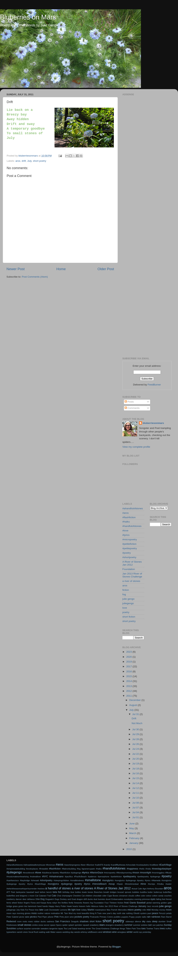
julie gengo (128, 598)
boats (84, 892)
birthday (66, 892)
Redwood (11, 921)
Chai (59, 896)
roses (30, 921)
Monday (155, 910)
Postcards (94, 917)
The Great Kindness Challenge (105, 928)
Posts (129, 401)
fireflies (65, 903)
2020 (129, 656)
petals (169, 913)
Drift (134, 718)
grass (15, 906)
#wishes (41, 888)
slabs (148, 921)
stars (102, 925)
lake (41, 909)
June (132, 823)
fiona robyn (52, 903)
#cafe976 (99, 865)
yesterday (146, 932)
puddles (117, 917)
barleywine (21, 892)
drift (24, 160)
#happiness (132, 868)
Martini (91, 909)
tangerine (53, 928)
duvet (108, 899)
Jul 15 (136, 778)
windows (107, 932)
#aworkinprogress (72, 865)
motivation (55, 913)
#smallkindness (77, 880)
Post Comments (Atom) (35, 276)
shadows (84, 921)
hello (88, 906)
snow (40, 925)
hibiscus (94, 906)
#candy (107, 865)
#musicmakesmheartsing (17, 876)
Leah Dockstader (51, 910)
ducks (90, 899)
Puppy (132, 917)
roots (25, 921)
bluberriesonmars (153, 423)
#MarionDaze (96, 872)
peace (155, 913)
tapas (60, 928)
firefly (71, 903)
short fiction (128, 616)
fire (59, 903)
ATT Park (10, 892)
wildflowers (93, 932)
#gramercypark (88, 869)
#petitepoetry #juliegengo (148, 876)
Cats (54, 895)
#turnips (151, 884)
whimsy (83, 932)
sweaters (45, 928)
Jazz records (153, 906)
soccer (47, 925)
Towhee (149, 928)
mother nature (43, 913)
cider (104, 896)
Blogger (116, 946)
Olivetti (136, 913)
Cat (36, 896)
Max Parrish (112, 910)
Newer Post (15, 269)
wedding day (68, 932)
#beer (83, 865)
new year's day (109, 913)
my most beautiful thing (83, 913)
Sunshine (11, 928)
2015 (129, 676)
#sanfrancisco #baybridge (18, 880)
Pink (56, 917)
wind (100, 932)
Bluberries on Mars (28, 17)
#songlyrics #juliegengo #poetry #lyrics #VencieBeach (77, 884)
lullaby (84, 910)
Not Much (137, 723)
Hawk (69, 906)
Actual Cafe (136, 888)
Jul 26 (136, 744)
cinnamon (123, 896)
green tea (22, 906)
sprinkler (78, 925)
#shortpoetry (129, 557)
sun (150, 925)
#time (143, 884)
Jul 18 (136, 768)
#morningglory (158, 873)
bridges (113, 892)
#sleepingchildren (61, 880)
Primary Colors (106, 917)
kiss (37, 910)
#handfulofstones (131, 526)
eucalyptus (129, 899)
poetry (125, 612)
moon (169, 909)
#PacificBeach (80, 876)
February (134, 838)
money (162, 910)
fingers (27, 903)
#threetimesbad (132, 884)
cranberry (10, 899)
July (29, 160)
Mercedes (122, 910)
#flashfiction (129, 517)
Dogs (57, 899)
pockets (78, 917)
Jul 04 (136, 812)
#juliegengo (14, 872)
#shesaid (35, 880)
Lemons (63, 910)
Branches (98, 892)
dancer (19, 899)
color (143, 896)
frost (126, 902)
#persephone (103, 876)
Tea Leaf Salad (70, 928)
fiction (125, 590)
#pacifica (69, 876)
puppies (124, 917)
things (122, 928)
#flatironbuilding (69, 869)
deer (24, 899)
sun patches (157, 925)
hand (39, 906)
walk (48, 932)
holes (101, 906)
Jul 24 (136, 748)
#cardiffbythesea (118, 865)
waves (59, 932)
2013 (129, 686)
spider (65, 925)
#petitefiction (129, 544)
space (52, 925)
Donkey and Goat (68, 899)
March (133, 833)
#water (169, 884)
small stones (24, 925)
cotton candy (158, 896)
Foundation (128, 569)
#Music (168, 873)
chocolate (97, 896)
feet (163, 899)
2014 (129, 681)
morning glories (24, 913)
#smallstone (93, 880)
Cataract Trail (45, 896)
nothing (129, 913)
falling (158, 899)
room (19, 921)
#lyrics (125, 535)
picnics (33, 917)
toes (143, 928)
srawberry (94, 925)
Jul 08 (136, 802)
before (43, 892)
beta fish (57, 892)
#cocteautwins (142, 865)
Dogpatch (49, 899)
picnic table (24, 917)
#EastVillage (165, 865)
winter (130, 932)
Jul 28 (136, 739)
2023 (129, 651)
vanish (19, 932)
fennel (169, 899)
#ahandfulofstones (132, 508)
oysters (143, 913)
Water (52, 932)
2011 (129, 695)
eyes (153, 899)
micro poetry (134, 909)
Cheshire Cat (79, 896)
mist (148, 909)
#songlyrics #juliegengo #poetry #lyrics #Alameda (137, 880)
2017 (129, 666)
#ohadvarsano (56, 876)
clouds (131, 896)
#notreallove (35, 876)
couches (168, 896)
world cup (137, 932)
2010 (129, 849)
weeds (77, 932)
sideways (130, 921)
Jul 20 (136, 758)
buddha (143, 892)
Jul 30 (136, 729)
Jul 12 (136, 788)
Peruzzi (162, 913)
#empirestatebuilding (15, 869)
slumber (161, 921)
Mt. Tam (64, 913)
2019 (129, 661)
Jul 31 (136, 714)
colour (148, 896)
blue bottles (75, 892)
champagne (67, 896)
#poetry (126, 552)
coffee (137, 896)
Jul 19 (136, 763)
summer (128, 925)
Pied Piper (42, 917)
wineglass (121, 932)
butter (150, 892)
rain (149, 917)
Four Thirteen (111, 903)
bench (49, 892)
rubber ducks (40, 921)
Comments (132, 408)
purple (138, 917)
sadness (50, 921)
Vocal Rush (33, 932)
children (88, 896)
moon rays (11, 913)
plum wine (69, 917)
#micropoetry (129, 539)
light (73, 909)
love (124, 607)
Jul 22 (136, 754)
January (134, 843)
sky (143, 921)
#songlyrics (108, 880)
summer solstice (140, 925)
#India (148, 869)
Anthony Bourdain (155, 888)
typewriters (11, 932)
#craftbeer (154, 865)
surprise (27, 928)
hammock (32, 906)
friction (120, 903)
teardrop (81, 928)
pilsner (51, 917)
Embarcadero (117, 899)
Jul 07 (136, 807)
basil (37, 892)
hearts (75, 906)
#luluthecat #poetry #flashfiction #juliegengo (61, 873)
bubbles (135, 892)
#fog (79, 869)
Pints (62, 917)
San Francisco (62, 921)
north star (121, 913)
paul (149, 913)
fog (124, 594)
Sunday (168, 925)
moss (34, 913)
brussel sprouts (124, 892)
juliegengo (128, 603)
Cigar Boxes (112, 896)
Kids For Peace (27, 910)
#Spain (120, 884)
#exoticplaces (32, 869)
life (69, 909)
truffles (169, 928)
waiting (42, 932)
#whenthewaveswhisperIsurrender (21, 888)
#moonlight (145, 872)
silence (138, 921)
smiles (35, 925)
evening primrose (142, 899)
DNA (37, 899)
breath (106, 892)
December (135, 700)
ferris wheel (11, 903)
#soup (111, 884)
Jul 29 (136, 734)
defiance (31, 899)
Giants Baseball (137, 902)
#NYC (45, 876)
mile (144, 910)
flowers (86, 903)
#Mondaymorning (124, 873)
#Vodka (160, 884)
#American (50, 865)
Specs (59, 925)
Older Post (106, 269)
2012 (129, 691)
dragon (80, 899)
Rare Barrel (166, 917)
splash (71, 925)
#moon (135, 872)
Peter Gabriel (12, 917)
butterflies (167, 892)
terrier (88, 928)
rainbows (155, 917)
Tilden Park (131, 928)
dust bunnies (99, 899)
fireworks (78, 903)
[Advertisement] (147, 120)
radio (144, 917)
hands (45, 906)
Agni (145, 888)
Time (138, 928)
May (132, 828)
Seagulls (75, 921)
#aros (125, 513)
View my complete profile (136, 446)
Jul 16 (136, 773)
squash (86, 925)
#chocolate (131, 865)
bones (90, 892)
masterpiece (100, 910)
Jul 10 (136, 797)
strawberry (119, 925)
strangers (110, 925)
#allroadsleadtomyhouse (34, 865)
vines (25, 932)
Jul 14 (136, 783)
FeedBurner (154, 384)
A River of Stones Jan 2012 (132, 563)
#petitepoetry (129, 548)
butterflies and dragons (16, 896)
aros (17, 160)
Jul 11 (136, 792)
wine (114, 932)
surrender (36, 928)
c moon (31, 896)
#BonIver (90, 865)
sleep (154, 921)
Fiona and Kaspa (38, 903)
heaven (82, 906)
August (133, 705)
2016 (129, 671)
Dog (42, 899)
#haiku (126, 521)
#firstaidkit (43, 869)
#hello (141, 869)
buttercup (158, 892)
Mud (70, 913)
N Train (98, 913)
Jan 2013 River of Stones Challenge (132, 575)
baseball (30, 892)
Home (61, 269)
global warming (153, 903)
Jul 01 (136, 817)
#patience (92, 876)
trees (162, 928)
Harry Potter (60, 906)
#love (125, 530)
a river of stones (131, 581)
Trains (156, 928)
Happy (51, 906)
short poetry (39, 160)
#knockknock (28, 873)
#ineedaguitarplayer (162, 868)
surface (20, 928)
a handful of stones (58, 888)
